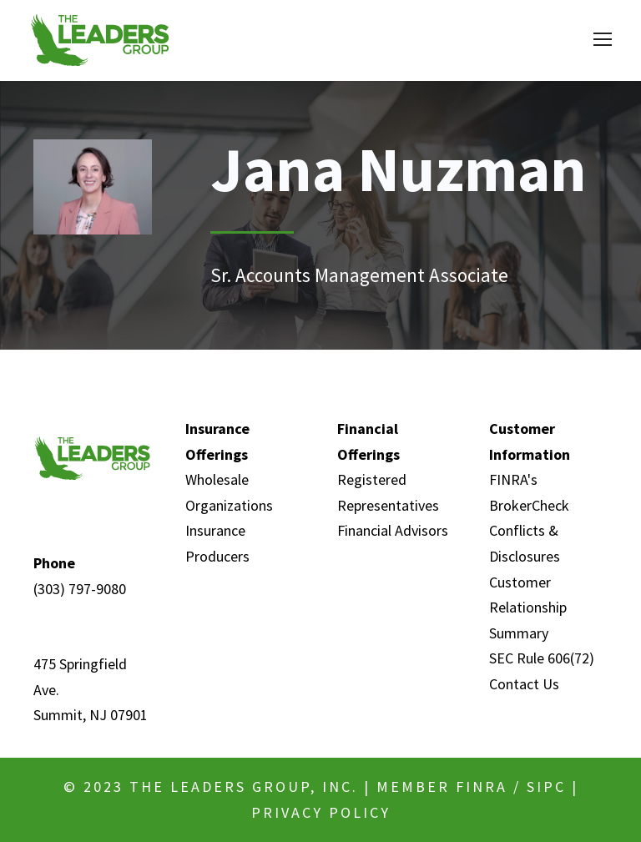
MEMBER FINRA (441, 786)
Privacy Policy (321, 812)
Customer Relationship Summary (528, 607)
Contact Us (524, 683)
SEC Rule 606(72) (541, 658)
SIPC (546, 786)
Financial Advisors (392, 530)
